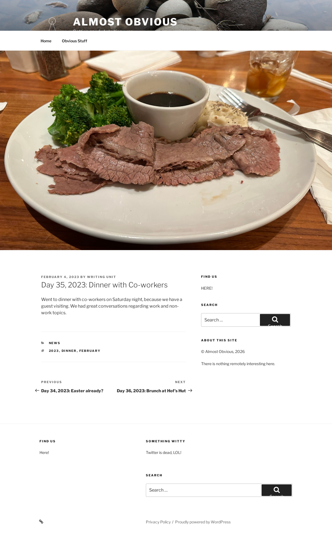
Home (46, 40)
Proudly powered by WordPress (203, 522)
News (55, 343)
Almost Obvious (125, 22)
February (90, 351)
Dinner (69, 351)
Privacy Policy (158, 522)
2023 (54, 351)
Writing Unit (101, 277)
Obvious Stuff (74, 40)
